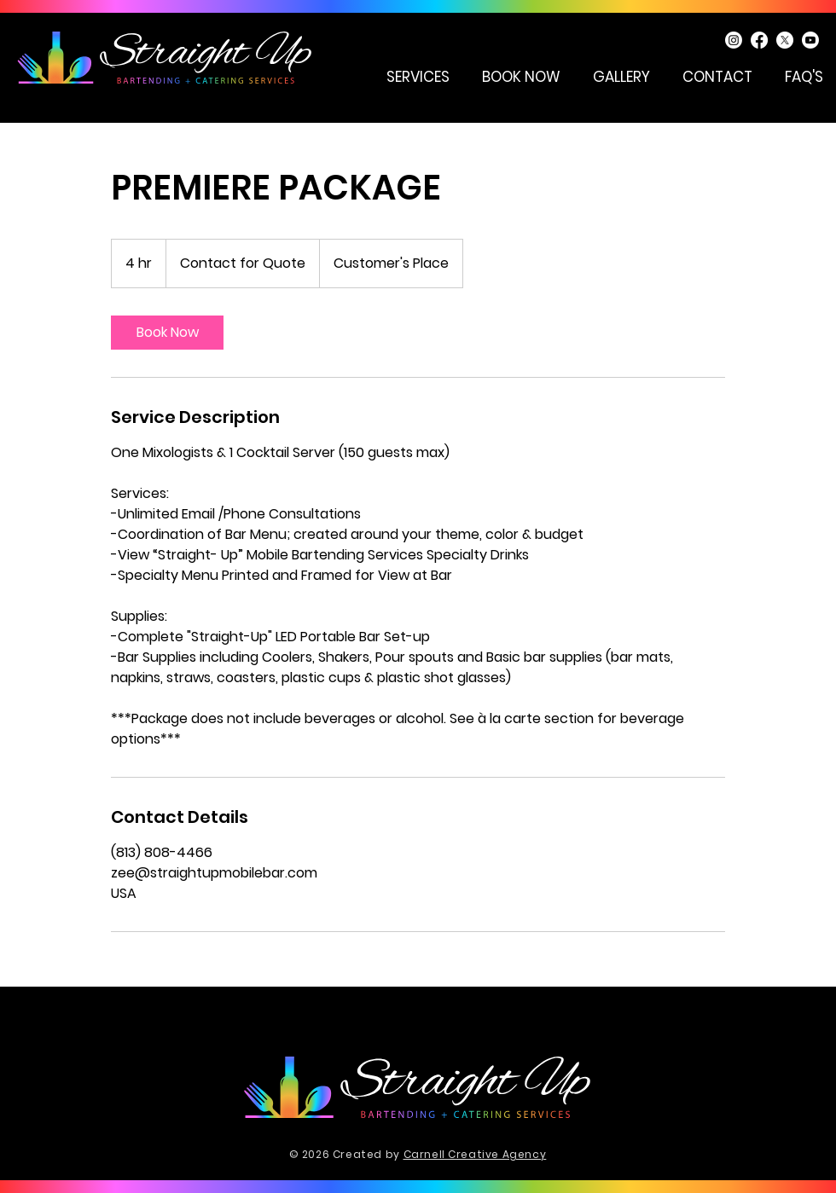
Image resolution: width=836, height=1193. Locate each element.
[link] (167, 333)
